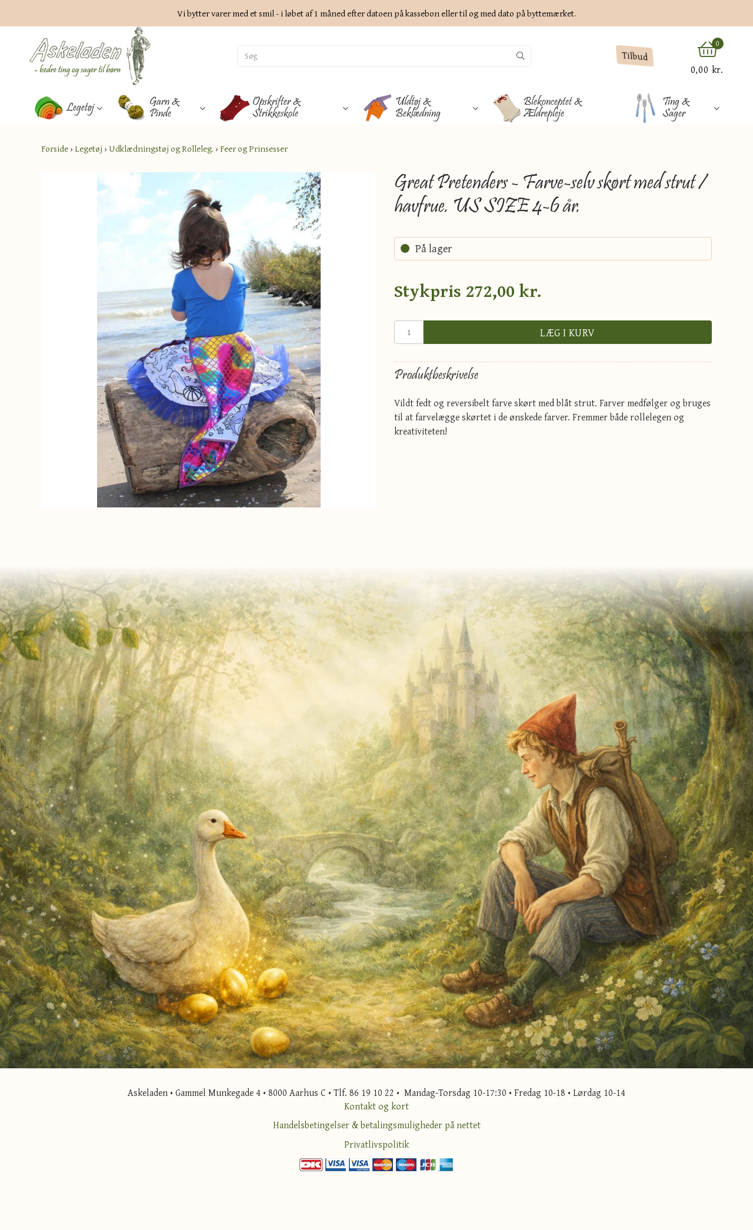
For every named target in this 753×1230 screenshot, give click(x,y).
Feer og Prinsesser (254, 148)
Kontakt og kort (376, 1106)
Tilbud (634, 56)
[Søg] (374, 56)
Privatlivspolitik (376, 1144)
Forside (54, 148)
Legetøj (88, 148)
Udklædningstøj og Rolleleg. (161, 148)
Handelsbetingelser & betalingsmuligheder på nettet (377, 1125)
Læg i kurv (567, 332)
